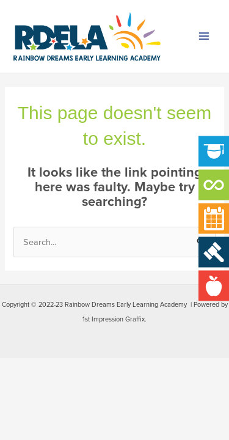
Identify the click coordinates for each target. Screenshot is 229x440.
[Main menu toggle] (204, 37)
